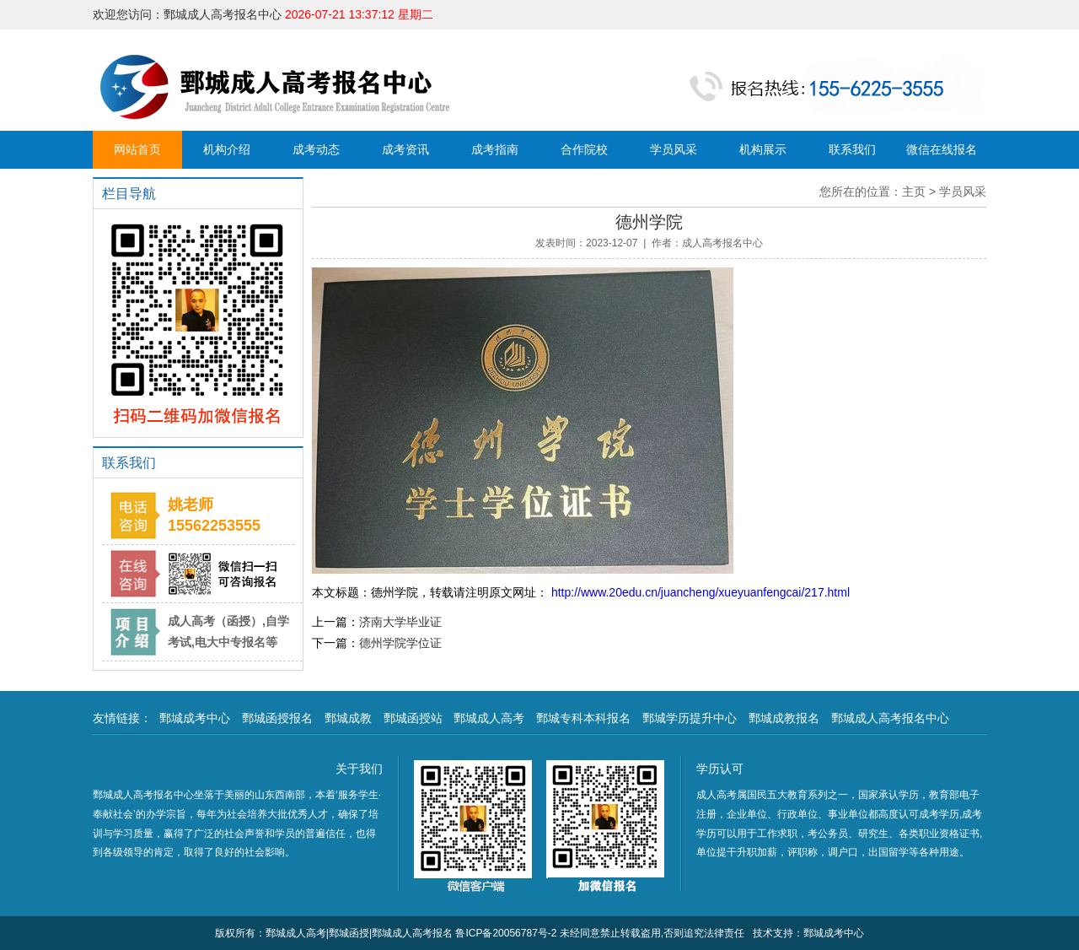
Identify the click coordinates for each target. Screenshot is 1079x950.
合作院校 (584, 149)
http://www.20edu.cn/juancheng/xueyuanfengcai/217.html (699, 592)
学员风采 (673, 149)
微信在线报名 (941, 149)
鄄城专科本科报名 (583, 718)
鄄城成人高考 (489, 718)
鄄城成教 (348, 718)
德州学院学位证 (400, 643)
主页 (914, 191)
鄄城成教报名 (784, 718)
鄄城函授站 (413, 718)
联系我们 (852, 149)
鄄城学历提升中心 (689, 718)
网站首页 (137, 149)
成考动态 (316, 149)
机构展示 (762, 149)
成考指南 (494, 149)
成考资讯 (405, 149)
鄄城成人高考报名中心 (890, 718)
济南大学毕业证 (400, 622)
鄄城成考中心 (194, 718)
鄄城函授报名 (277, 718)
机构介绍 (226, 149)
